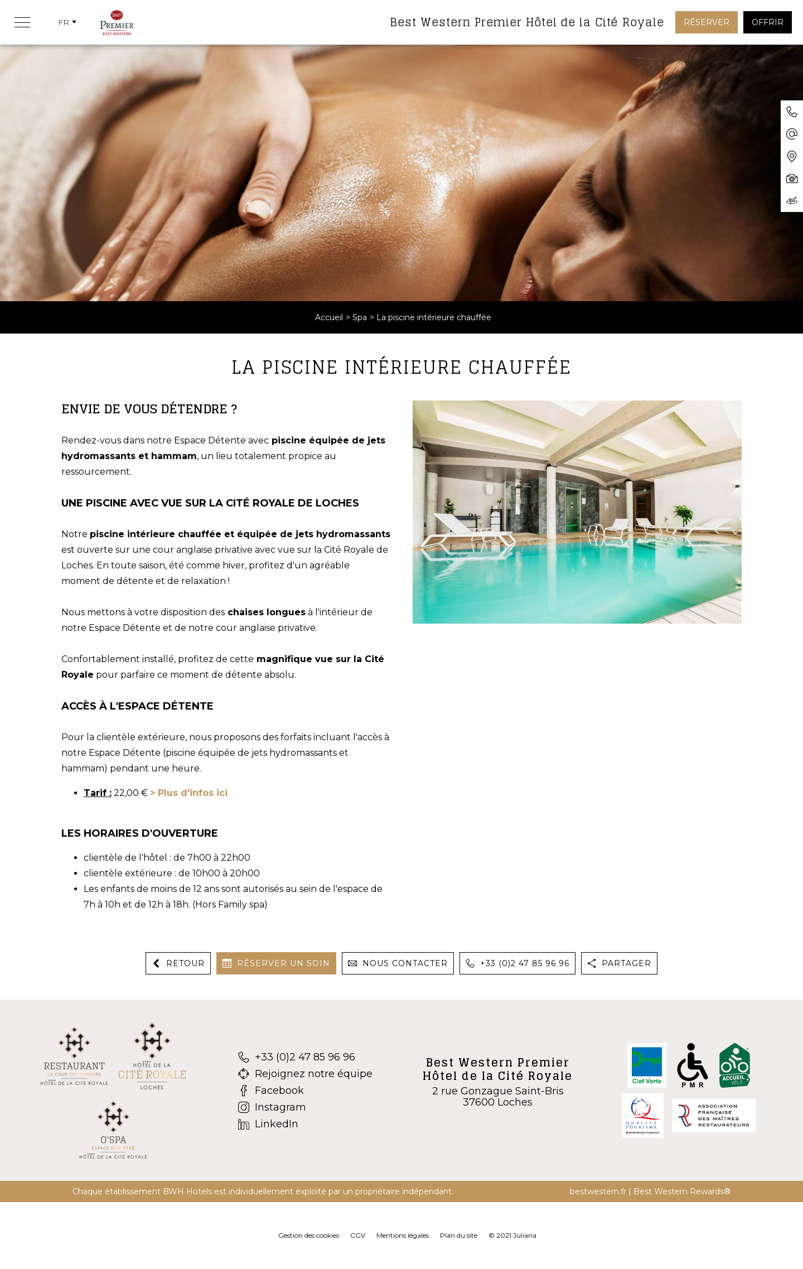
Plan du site (458, 1235)
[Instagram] (305, 1107)
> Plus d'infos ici (189, 793)
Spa (359, 317)
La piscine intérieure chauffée (433, 317)
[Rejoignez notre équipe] (305, 1073)
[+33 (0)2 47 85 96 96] (305, 1057)
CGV (357, 1235)
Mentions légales (402, 1235)
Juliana (524, 1235)
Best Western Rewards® (682, 1191)
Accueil (329, 317)
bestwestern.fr (598, 1191)
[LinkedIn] (305, 1124)
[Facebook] (305, 1090)
